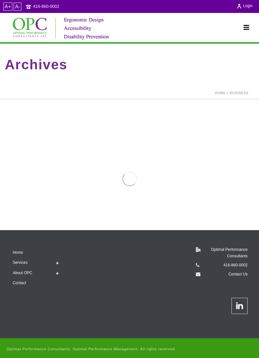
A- (17, 6)
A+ (8, 6)
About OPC (22, 273)
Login (245, 6)
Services (20, 262)
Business (239, 93)
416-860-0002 (46, 6)
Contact (19, 283)
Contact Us (237, 274)
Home (220, 93)
